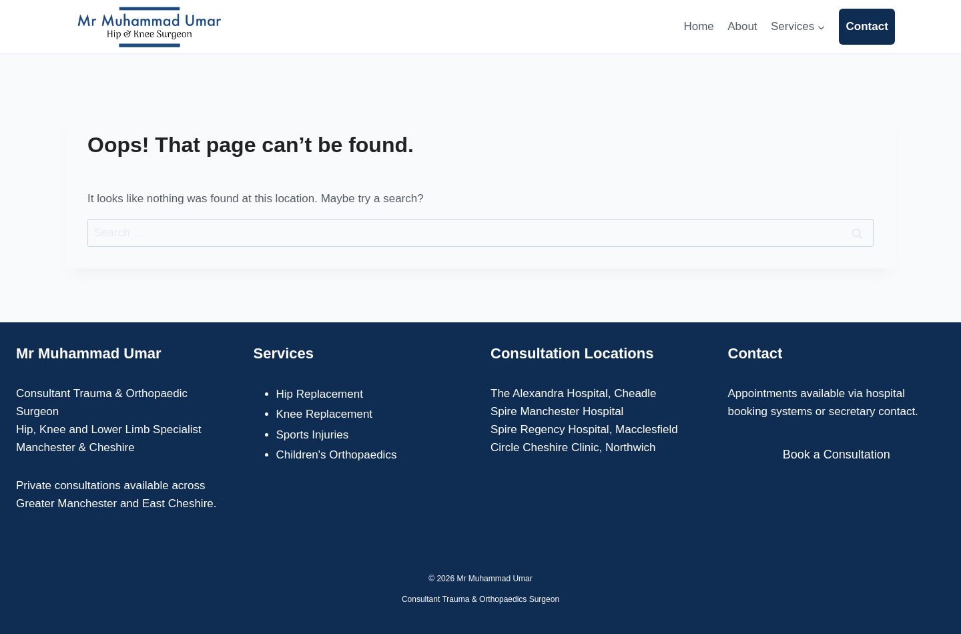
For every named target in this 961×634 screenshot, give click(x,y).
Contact (867, 26)
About (742, 26)
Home (698, 26)
